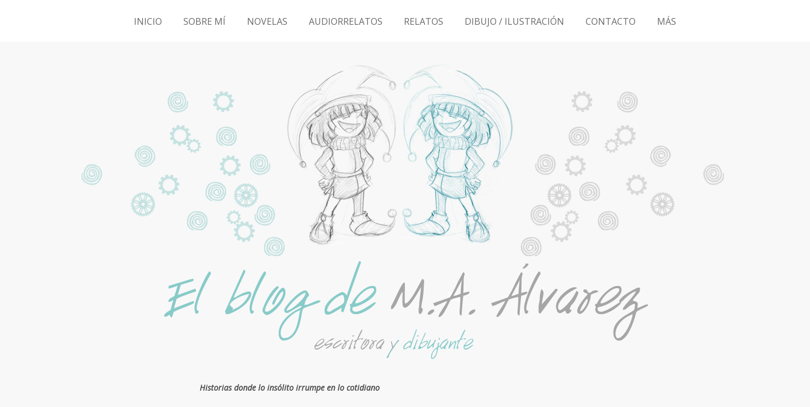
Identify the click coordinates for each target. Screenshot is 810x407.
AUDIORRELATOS (345, 21)
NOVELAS (267, 21)
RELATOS (423, 21)
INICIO (148, 21)
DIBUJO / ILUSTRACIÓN (514, 21)
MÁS (666, 21)
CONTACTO (611, 21)
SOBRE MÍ (204, 21)
